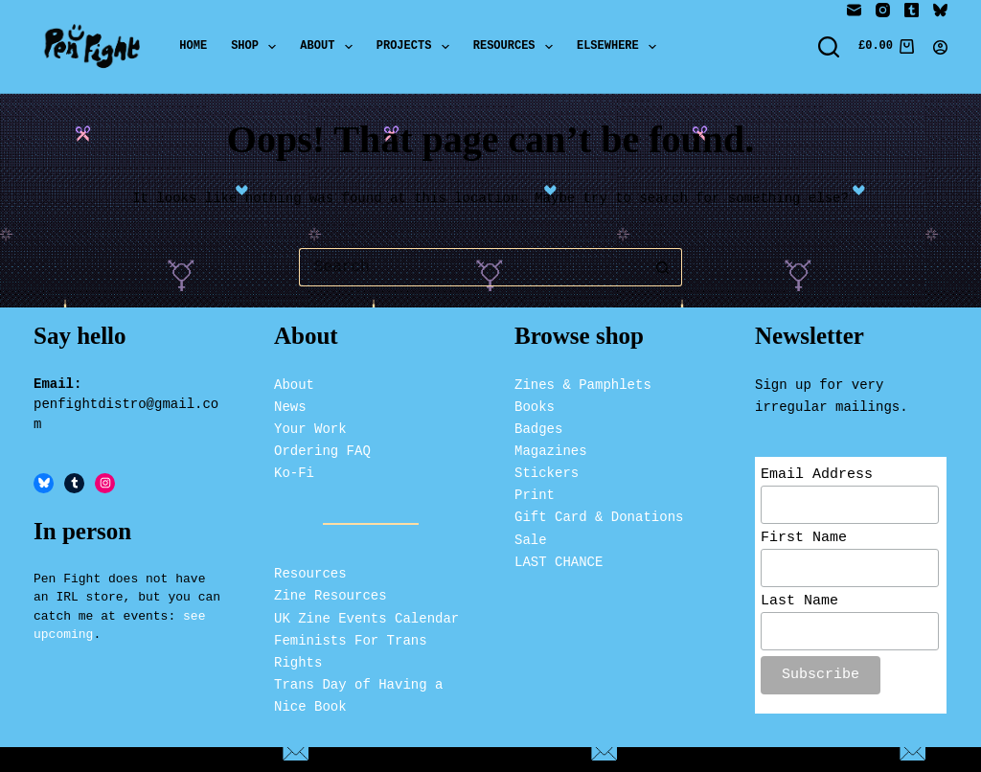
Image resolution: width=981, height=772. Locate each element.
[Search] (828, 46)
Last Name (799, 604)
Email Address (817, 473)
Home (193, 46)
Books (534, 404)
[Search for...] (471, 267)
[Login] (940, 47)
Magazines (550, 449)
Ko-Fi (294, 471)
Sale (530, 537)
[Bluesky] (940, 10)
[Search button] (663, 267)
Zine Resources (330, 593)
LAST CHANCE (558, 559)
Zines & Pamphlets (582, 382)
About (329, 46)
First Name (804, 538)
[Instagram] (883, 10)
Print (534, 493)
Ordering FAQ (322, 449)
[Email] (854, 10)
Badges (538, 427)
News (290, 404)
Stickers (546, 471)
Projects (416, 46)
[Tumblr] (911, 10)
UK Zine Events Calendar (366, 615)
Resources (516, 46)
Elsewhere (620, 46)
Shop (257, 46)
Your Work (310, 427)
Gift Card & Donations (598, 515)
